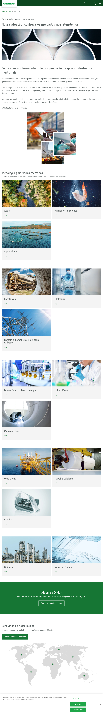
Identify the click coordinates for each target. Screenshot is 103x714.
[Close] (100, 705)
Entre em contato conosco (51, 603)
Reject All (78, 706)
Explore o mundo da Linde (15, 637)
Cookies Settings (78, 700)
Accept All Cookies (78, 711)
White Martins (6, 11)
